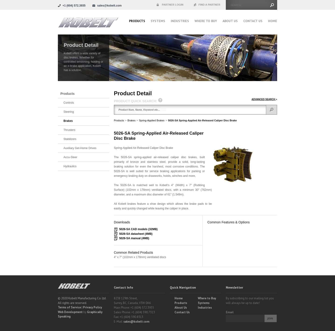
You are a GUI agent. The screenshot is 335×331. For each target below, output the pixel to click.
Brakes (131, 120)
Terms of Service (69, 307)
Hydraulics (70, 166)
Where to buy (206, 21)
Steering (68, 111)
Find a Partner (207, 5)
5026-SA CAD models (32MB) (138, 229)
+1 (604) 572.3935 (74, 5)
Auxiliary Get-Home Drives (79, 148)
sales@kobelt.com (136, 322)
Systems (158, 21)
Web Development (70, 312)
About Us (230, 21)
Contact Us (252, 21)
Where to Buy (207, 298)
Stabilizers (69, 139)
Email (230, 312)
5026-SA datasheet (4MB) (136, 233)
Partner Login (169, 5)
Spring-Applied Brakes (151, 120)
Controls (68, 102)
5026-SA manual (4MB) (134, 238)
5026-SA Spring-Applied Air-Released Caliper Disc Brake (202, 120)
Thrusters (69, 130)
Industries (180, 21)
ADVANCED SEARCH (264, 99)
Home (272, 21)
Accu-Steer (70, 157)
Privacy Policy (92, 307)
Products (137, 21)
